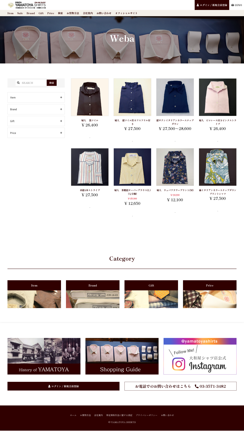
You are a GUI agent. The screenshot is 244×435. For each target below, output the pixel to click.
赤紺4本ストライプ (90, 192)
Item (10, 13)
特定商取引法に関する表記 (119, 419)
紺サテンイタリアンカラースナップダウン (175, 123)
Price (50, 13)
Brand (31, 13)
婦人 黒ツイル (90, 121)
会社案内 (88, 13)
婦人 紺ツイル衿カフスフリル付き (132, 123)
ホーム (66, 419)
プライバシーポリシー (150, 419)
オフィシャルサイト (126, 13)
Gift (41, 13)
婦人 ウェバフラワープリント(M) (175, 194)
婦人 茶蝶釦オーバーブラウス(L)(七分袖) (132, 194)
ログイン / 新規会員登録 (213, 5)
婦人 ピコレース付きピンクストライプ (217, 123)
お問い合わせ (103, 13)
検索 (60, 13)
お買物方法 (73, 13)
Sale (20, 13)
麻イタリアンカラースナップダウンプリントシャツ (217, 194)
